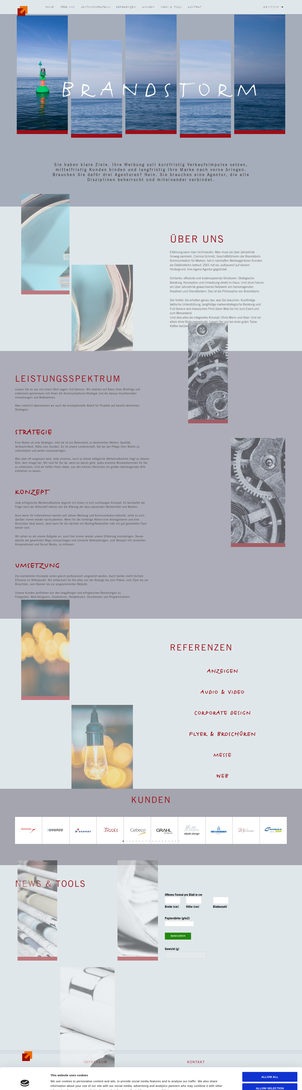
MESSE (222, 755)
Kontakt (194, 7)
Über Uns (67, 7)
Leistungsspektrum (95, 7)
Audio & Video (222, 692)
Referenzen (126, 7)
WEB (222, 776)
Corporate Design (222, 713)
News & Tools (171, 7)
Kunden (148, 7)
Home (49, 7)
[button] (282, 830)
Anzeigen (222, 671)
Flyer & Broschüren (222, 734)
